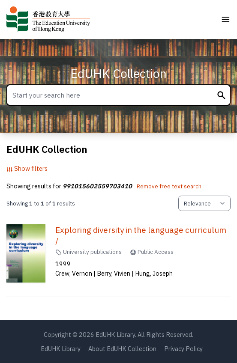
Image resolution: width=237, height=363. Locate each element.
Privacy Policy (183, 349)
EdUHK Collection (118, 73)
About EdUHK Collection (122, 349)
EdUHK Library (61, 349)
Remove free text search (169, 186)
